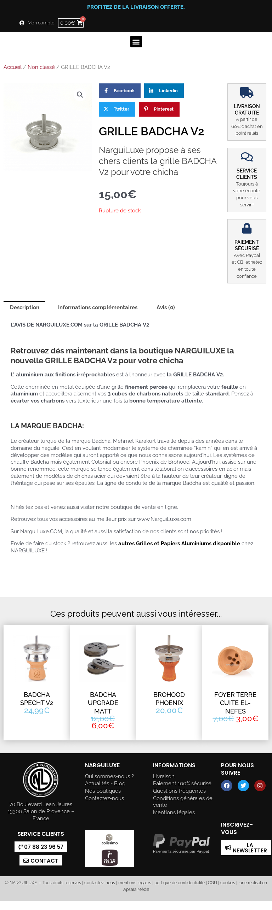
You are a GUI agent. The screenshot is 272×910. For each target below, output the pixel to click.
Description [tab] (24, 307)
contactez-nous (99, 882)
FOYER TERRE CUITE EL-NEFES (235, 703)
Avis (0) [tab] (166, 307)
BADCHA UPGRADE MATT (103, 703)
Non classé (41, 67)
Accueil (13, 67)
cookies (227, 882)
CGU (212, 882)
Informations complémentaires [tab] (97, 307)
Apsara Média (136, 889)
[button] (136, 41)
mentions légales (134, 882)
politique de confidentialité (179, 882)
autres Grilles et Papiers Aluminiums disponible (178, 543)
